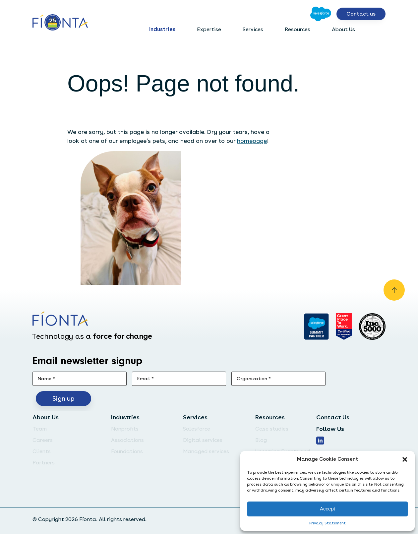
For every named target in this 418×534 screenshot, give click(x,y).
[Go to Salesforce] (320, 14)
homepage (252, 140)
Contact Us (332, 417)
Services (253, 29)
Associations (127, 440)
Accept (327, 508)
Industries (162, 29)
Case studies (271, 429)
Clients (41, 451)
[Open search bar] (380, 29)
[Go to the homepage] (60, 23)
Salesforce (196, 429)
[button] (404, 459)
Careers (42, 440)
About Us (343, 29)
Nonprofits (125, 429)
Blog (261, 440)
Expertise (209, 29)
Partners (43, 462)
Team (39, 429)
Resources (297, 29)
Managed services (206, 451)
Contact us (361, 14)
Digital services (202, 440)
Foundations (127, 451)
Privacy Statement (327, 523)
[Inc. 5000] (372, 326)
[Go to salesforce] (316, 326)
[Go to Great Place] (343, 326)
